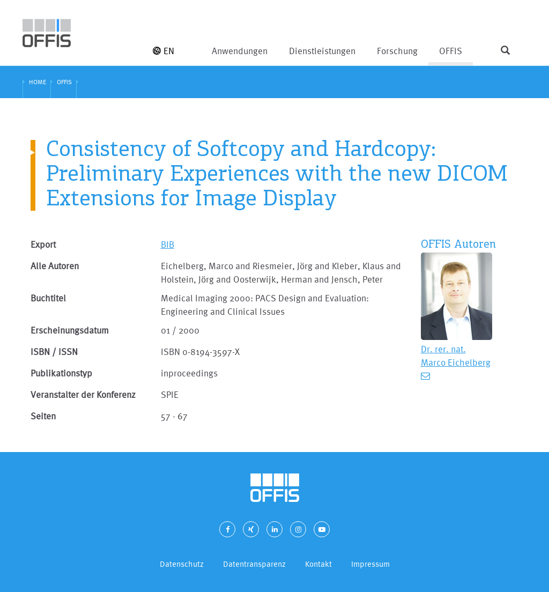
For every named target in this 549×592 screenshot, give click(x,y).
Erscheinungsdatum (70, 330)
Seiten (43, 416)
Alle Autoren (55, 266)
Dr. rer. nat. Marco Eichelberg (456, 355)
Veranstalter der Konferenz (83, 394)
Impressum (370, 563)
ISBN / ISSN (54, 351)
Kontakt (318, 563)
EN (163, 51)
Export (43, 244)
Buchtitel (48, 298)
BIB (167, 244)
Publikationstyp (61, 373)
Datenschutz (182, 563)
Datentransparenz (254, 563)
